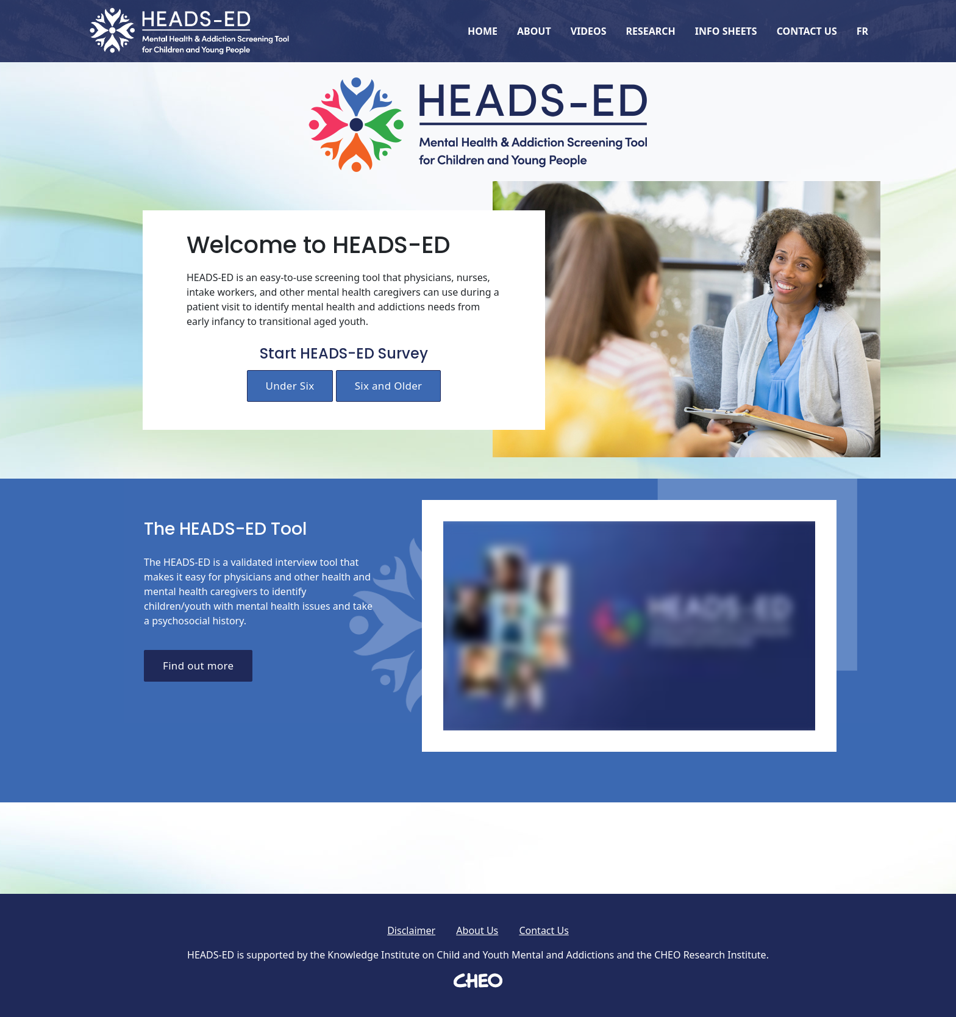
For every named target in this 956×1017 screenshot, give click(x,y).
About (534, 31)
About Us (477, 930)
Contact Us (807, 31)
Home (483, 31)
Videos (589, 31)
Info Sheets (726, 31)
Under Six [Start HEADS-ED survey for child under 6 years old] (290, 386)
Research (650, 31)
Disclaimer (411, 930)
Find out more (198, 665)
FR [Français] (862, 31)
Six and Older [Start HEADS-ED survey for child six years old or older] (389, 386)
